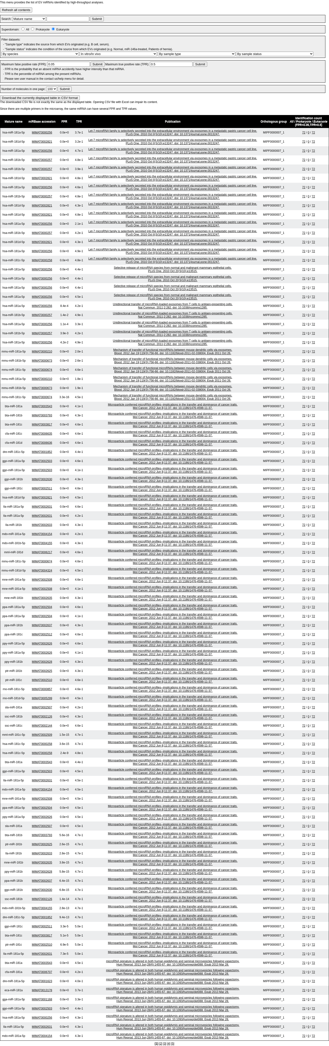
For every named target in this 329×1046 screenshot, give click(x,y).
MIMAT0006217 (42, 552)
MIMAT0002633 (42, 525)
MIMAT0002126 (42, 716)
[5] (172, 1043)
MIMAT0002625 (42, 671)
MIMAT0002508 (42, 579)
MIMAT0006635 (42, 433)
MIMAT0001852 (42, 452)
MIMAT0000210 (42, 351)
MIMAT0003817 (42, 424)
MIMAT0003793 (42, 415)
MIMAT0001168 (42, 999)
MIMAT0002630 (42, 479)
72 (303, 132)
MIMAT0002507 (42, 707)
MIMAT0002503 (42, 461)
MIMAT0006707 (42, 972)
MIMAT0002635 (42, 598)
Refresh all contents (16, 10)
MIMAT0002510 (42, 680)
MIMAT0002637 (42, 625)
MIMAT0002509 (42, 734)
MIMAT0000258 (42, 260)
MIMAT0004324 (42, 570)
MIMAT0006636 (42, 442)
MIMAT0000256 (42, 132)
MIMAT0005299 (42, 698)
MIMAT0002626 (42, 643)
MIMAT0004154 (42, 534)
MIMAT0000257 (42, 160)
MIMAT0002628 (42, 661)
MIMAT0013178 (42, 990)
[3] (164, 1043)
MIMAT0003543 (42, 406)
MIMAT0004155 (42, 543)
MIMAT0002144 (42, 725)
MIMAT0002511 (42, 488)
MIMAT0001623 (42, 981)
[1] (156, 1043)
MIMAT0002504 (42, 607)
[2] (160, 1043)
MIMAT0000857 (42, 689)
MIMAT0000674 (42, 369)
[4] (168, 1043)
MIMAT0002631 (42, 506)
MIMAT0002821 (42, 141)
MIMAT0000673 (42, 360)
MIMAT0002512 (42, 634)
